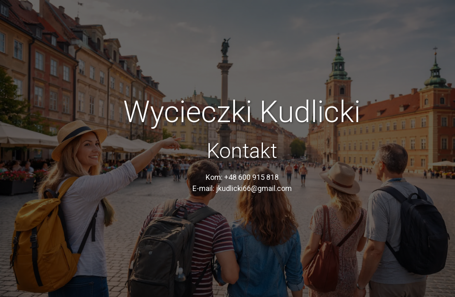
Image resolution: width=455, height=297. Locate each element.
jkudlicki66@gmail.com (254, 188)
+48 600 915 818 (251, 177)
